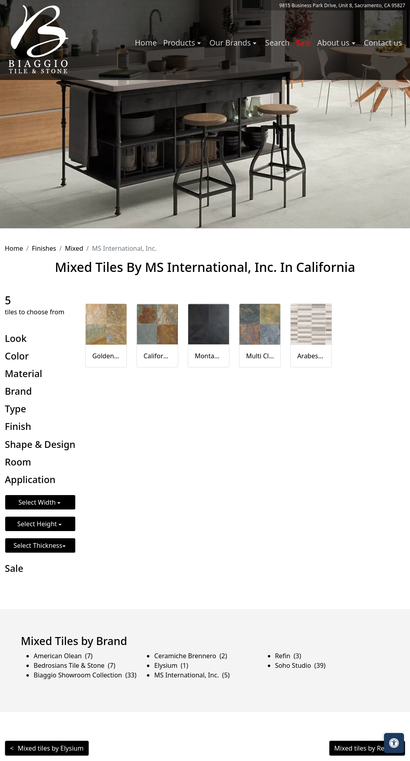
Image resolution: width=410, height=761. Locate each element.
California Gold (157, 356)
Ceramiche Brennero (190, 655)
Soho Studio (300, 665)
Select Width (37, 502)
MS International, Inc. (191, 675)
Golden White (106, 356)
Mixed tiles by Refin (363, 748)
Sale (303, 42)
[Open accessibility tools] (394, 743)
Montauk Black (209, 356)
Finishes (44, 248)
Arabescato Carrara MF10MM (311, 356)
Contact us (383, 42)
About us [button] (334, 42)
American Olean (63, 655)
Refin (288, 655)
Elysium (171, 665)
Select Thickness (38, 545)
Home (146, 42)
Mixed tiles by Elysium (50, 748)
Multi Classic (260, 356)
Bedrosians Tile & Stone (74, 665)
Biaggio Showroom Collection (85, 675)
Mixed (74, 248)
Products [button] (180, 42)
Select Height (37, 523)
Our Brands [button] (231, 42)
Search (277, 42)
